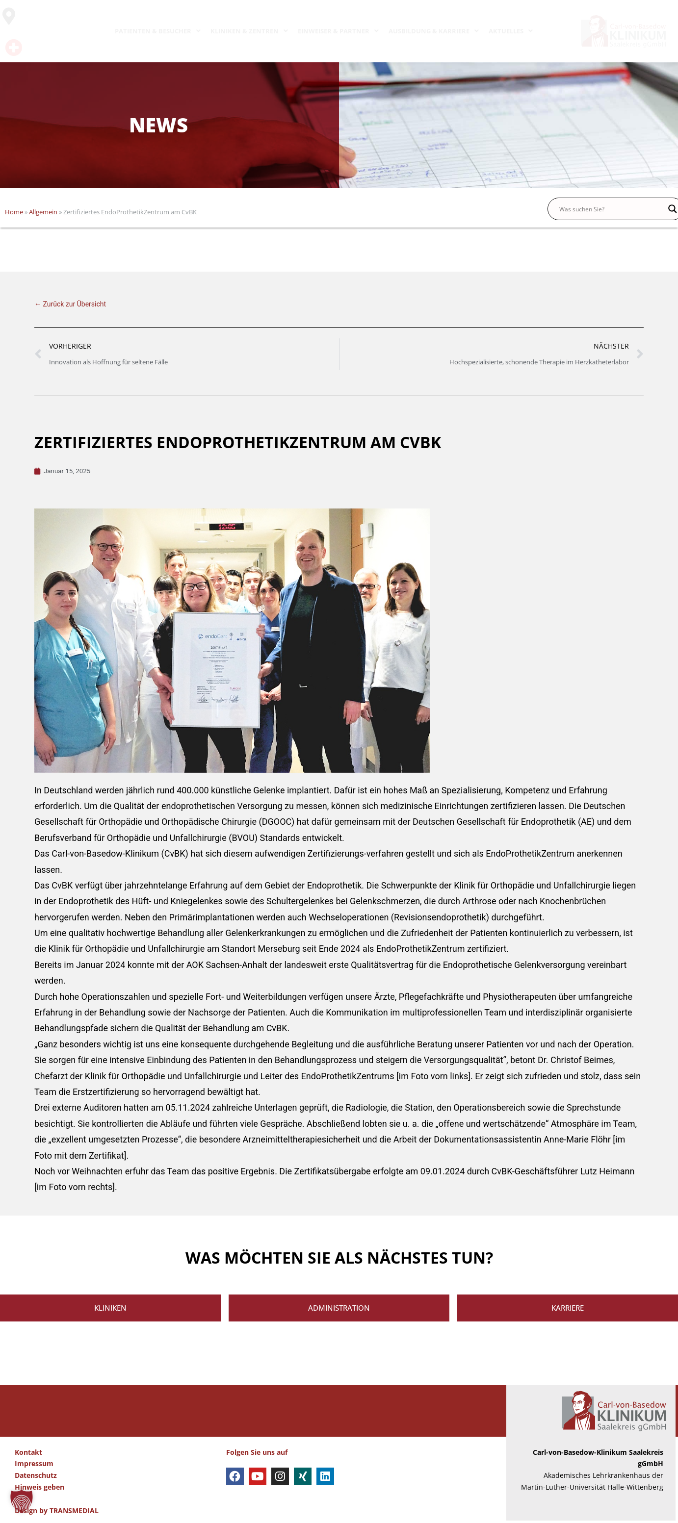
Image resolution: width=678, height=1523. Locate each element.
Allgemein (43, 211)
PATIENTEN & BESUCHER (158, 30)
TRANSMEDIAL (74, 1513)
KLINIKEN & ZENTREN (249, 30)
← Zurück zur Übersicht (70, 304)
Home (14, 211)
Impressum (34, 1466)
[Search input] (611, 209)
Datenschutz (36, 1477)
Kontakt (28, 1454)
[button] (21, 1501)
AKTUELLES (511, 30)
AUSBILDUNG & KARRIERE (434, 30)
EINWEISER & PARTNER (338, 30)
